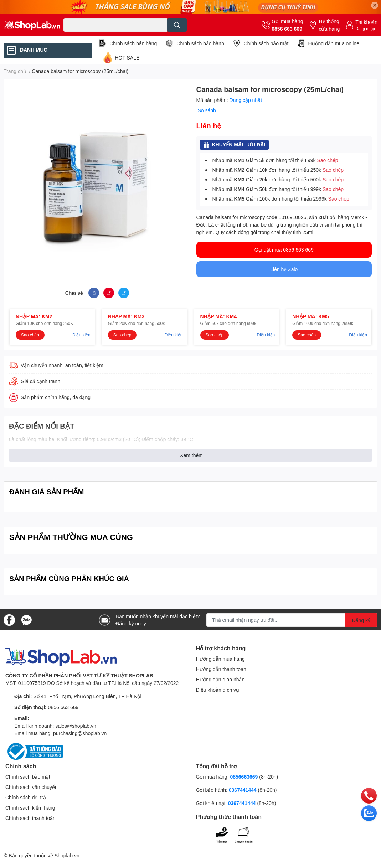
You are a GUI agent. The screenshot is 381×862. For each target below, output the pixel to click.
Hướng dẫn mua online (333, 43)
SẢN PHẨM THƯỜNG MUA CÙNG (71, 537)
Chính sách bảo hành (200, 43)
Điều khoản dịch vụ (218, 690)
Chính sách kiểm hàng (30, 808)
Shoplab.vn (67, 855)
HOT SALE (127, 58)
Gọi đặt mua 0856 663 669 (284, 250)
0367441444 (243, 790)
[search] (177, 25)
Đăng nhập (365, 28)
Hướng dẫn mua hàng (220, 659)
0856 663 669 (287, 29)
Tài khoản (366, 22)
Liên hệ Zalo (284, 269)
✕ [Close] (374, 5)
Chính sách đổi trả (25, 797)
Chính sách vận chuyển (31, 787)
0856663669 (244, 777)
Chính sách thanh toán (30, 818)
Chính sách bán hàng (133, 43)
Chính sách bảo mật (266, 43)
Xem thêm (191, 455)
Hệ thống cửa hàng (329, 25)
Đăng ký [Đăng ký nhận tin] (361, 620)
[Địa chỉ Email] (291, 620)
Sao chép (327, 160)
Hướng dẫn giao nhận (220, 679)
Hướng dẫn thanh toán (221, 669)
